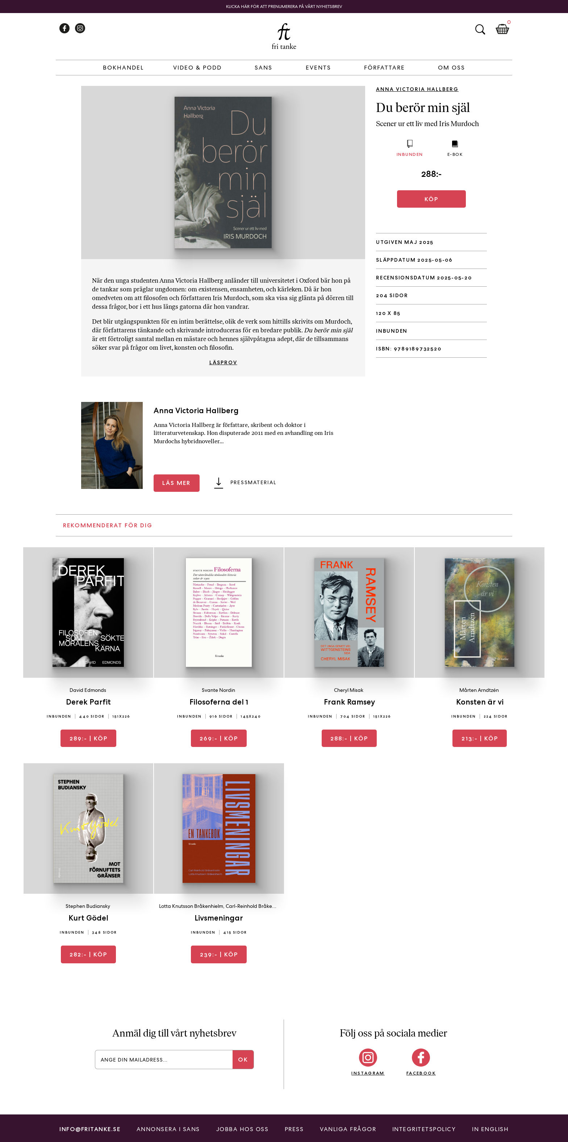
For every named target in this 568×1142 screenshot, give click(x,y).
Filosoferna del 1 (218, 701)
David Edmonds (88, 690)
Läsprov (223, 362)
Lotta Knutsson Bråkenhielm (191, 906)
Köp (431, 199)
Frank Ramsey (349, 701)
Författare (384, 67)
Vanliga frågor (348, 1129)
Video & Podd (197, 67)
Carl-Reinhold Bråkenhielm (256, 906)
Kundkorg (502, 29)
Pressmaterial (253, 482)
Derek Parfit (88, 701)
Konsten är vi (480, 701)
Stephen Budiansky (88, 906)
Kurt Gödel (88, 917)
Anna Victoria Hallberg (417, 89)
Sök (480, 29)
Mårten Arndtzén (479, 690)
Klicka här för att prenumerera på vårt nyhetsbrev (284, 6)
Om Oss (451, 67)
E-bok (455, 154)
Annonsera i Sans (168, 1129)
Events (318, 67)
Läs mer (176, 482)
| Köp (89, 738)
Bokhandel (123, 67)
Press (294, 1129)
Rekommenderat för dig (108, 525)
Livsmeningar (219, 917)
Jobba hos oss (242, 1129)
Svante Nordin (218, 690)
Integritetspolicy (424, 1129)
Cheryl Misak (348, 690)
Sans (263, 67)
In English (490, 1129)
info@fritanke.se (89, 1129)
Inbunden (410, 154)
